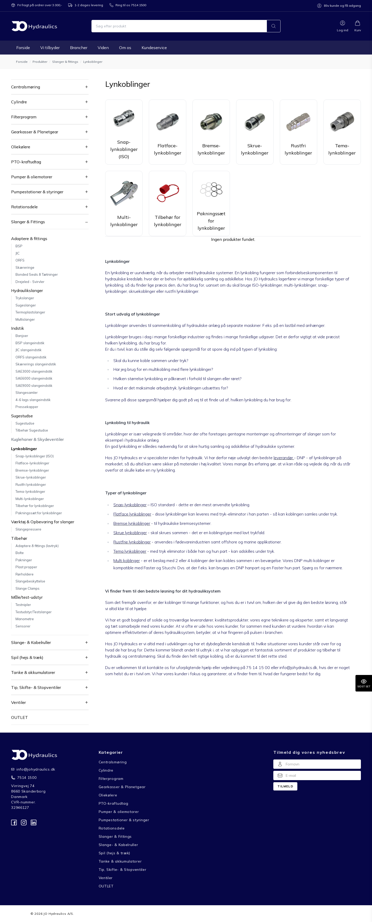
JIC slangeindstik (29, 350)
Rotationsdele (24, 206)
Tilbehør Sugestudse (32, 430)
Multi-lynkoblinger (30, 499)
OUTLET (19, 717)
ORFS (20, 260)
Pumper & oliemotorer (31, 176)
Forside (23, 47)
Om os (125, 47)
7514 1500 (26, 777)
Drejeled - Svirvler (30, 282)
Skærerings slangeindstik (36, 364)
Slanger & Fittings (28, 221)
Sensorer (23, 626)
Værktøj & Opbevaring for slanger (42, 521)
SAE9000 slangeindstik (34, 385)
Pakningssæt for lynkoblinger (39, 513)
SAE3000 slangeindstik (34, 371)
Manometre (25, 619)
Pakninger (24, 560)
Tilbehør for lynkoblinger (35, 506)
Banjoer (22, 336)
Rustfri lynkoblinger (31, 484)
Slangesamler (27, 392)
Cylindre (19, 101)
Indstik (17, 328)
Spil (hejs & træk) (27, 657)
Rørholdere (25, 574)
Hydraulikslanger (27, 290)
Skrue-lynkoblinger (31, 477)
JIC (18, 253)
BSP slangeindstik (30, 343)
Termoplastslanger (30, 312)
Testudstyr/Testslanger (34, 612)
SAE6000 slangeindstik (34, 378)
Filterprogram (23, 116)
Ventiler (18, 702)
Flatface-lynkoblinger (32, 463)
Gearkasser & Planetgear (34, 131)
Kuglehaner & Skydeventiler (37, 439)
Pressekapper (27, 407)
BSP (19, 246)
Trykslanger (25, 298)
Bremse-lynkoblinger (32, 470)
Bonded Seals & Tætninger (37, 274)
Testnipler (23, 605)
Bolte (20, 553)
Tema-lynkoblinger (30, 491)
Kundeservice (154, 47)
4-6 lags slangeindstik (33, 400)
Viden (103, 47)
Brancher (78, 47)
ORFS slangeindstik (31, 357)
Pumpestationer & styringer (37, 191)
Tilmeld (285, 786)
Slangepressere (28, 529)
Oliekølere (20, 146)
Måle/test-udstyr (27, 597)
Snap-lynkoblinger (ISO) (35, 456)
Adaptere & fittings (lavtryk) (37, 546)
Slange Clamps (28, 588)
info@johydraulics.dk (32, 769)
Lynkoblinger (24, 448)
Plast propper (26, 567)
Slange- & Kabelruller (31, 642)
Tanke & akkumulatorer (33, 672)
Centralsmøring (25, 86)
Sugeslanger (26, 305)
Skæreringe (25, 267)
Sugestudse (22, 415)
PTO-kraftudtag (26, 161)
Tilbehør (19, 538)
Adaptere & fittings (29, 238)
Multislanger (25, 319)
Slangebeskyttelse (30, 581)
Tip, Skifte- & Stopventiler (36, 687)
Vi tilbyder (50, 47)
